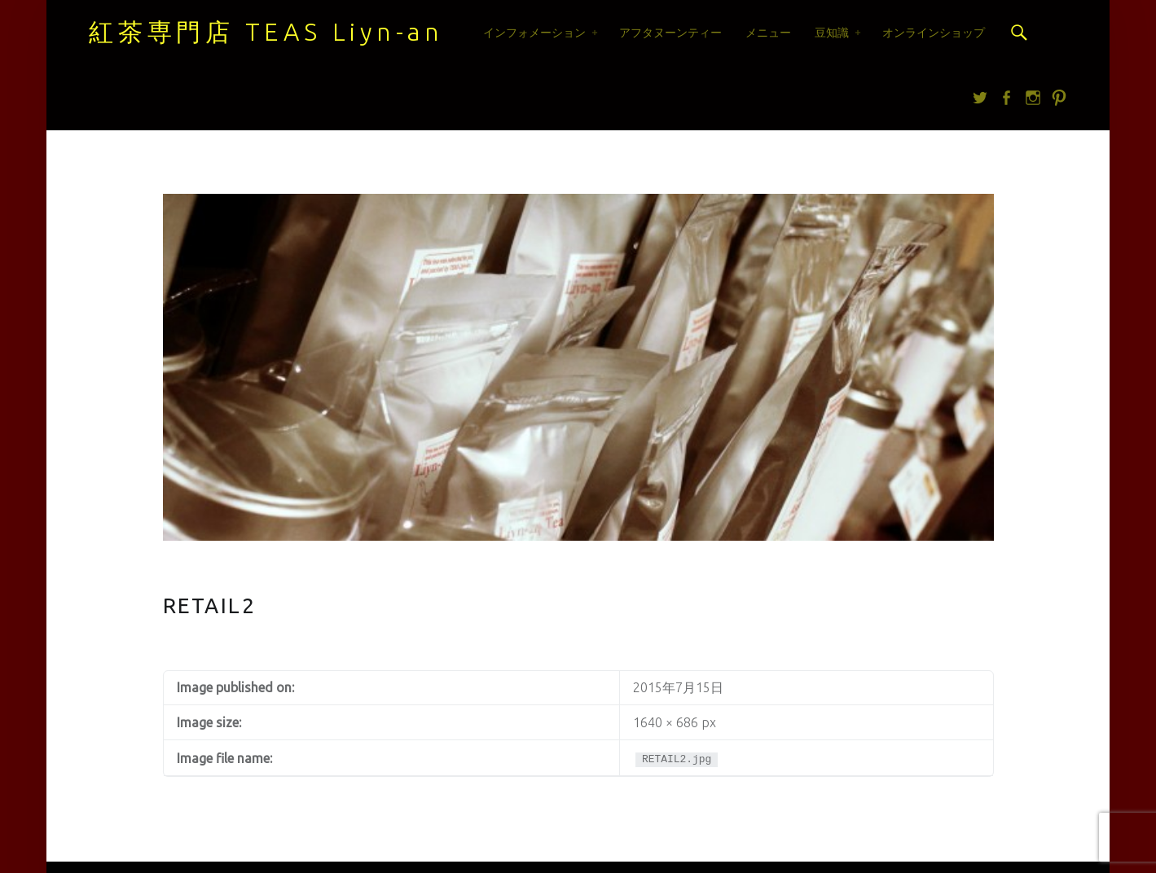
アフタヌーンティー (670, 32)
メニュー (768, 32)
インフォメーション (534, 32)
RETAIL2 (210, 605)
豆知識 (832, 32)
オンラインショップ (933, 32)
